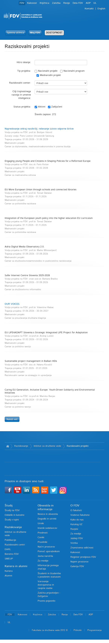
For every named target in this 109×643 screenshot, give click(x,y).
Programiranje (94, 630)
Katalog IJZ (76, 524)
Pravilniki (42, 542)
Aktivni (40, 107)
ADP (88, 3)
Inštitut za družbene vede (47, 446)
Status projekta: (22, 107)
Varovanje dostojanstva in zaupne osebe (46, 584)
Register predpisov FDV (83, 557)
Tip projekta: (24, 71)
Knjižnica (44, 3)
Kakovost (32, 3)
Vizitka (74, 543)
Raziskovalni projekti (78, 446)
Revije (66, 3)
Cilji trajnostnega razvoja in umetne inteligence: (21, 94)
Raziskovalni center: (20, 83)
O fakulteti (76, 510)
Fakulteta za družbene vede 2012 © (50, 630)
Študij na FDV (12, 510)
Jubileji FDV (76, 538)
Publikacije (10, 540)
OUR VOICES (12, 304)
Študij (9, 505)
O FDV (74, 505)
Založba (56, 3)
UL (94, 3)
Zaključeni (55, 107)
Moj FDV (35, 33)
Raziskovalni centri (15, 545)
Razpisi (74, 529)
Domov (7, 446)
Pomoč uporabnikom (49, 551)
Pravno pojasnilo (46, 601)
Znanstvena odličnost (81, 548)
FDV (22, 3)
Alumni (8, 576)
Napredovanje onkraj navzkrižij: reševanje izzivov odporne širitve (39, 129)
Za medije (43, 561)
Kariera (9, 571)
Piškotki (78, 630)
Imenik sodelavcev (47, 528)
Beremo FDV (12, 554)
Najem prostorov (79, 562)
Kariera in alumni (16, 566)
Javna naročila (45, 556)
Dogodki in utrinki (47, 519)
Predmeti (43, 533)
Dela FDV (78, 3)
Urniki (41, 523)
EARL (8, 549)
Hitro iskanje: (24, 62)
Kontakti (89, 8)
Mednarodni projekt (49, 75)
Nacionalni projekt (46, 71)
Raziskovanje (21, 446)
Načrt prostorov (46, 547)
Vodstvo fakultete (80, 515)
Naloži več (12, 419)
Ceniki (41, 537)
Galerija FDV (77, 566)
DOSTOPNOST (54, 33)
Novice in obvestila (48, 514)
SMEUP (9, 559)
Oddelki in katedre (14, 515)
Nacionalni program (72, 71)
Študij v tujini (12, 520)
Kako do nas (77, 520)
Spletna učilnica (15, 33)
